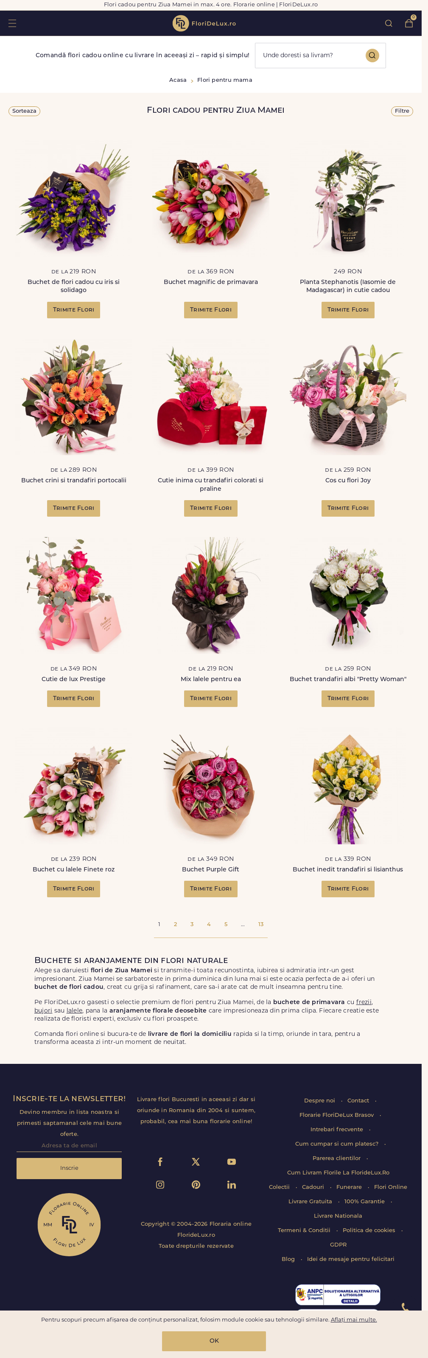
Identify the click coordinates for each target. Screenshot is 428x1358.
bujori (43, 1011)
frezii (364, 1002)
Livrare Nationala (338, 1216)
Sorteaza (24, 111)
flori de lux (204, 23)
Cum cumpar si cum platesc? (337, 1144)
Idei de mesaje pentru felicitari (350, 1259)
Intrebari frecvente (338, 1130)
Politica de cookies (370, 1230)
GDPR (338, 1245)
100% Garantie (365, 1202)
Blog (289, 1259)
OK (214, 1341)
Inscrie (69, 1168)
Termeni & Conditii (305, 1230)
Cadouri (314, 1187)
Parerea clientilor (337, 1158)
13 (260, 924)
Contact (359, 1101)
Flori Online (390, 1187)
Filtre (402, 111)
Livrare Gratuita (311, 1202)
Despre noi (320, 1101)
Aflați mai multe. (354, 1320)
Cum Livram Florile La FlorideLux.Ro (338, 1173)
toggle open (12, 23)
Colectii (280, 1187)
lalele (74, 1011)
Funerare (350, 1187)
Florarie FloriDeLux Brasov (337, 1115)
